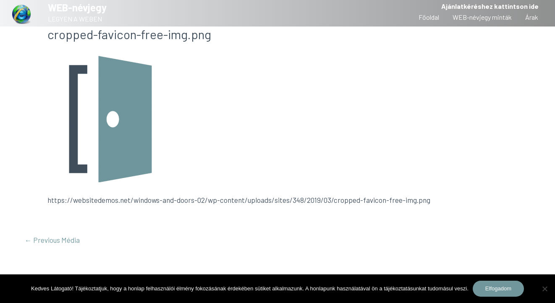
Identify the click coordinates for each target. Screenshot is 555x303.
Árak (531, 17)
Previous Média (52, 240)
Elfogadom (498, 288)
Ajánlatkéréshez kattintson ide (490, 6)
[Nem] (544, 288)
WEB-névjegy (77, 7)
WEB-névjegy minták (482, 17)
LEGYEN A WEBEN (75, 19)
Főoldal (429, 17)
